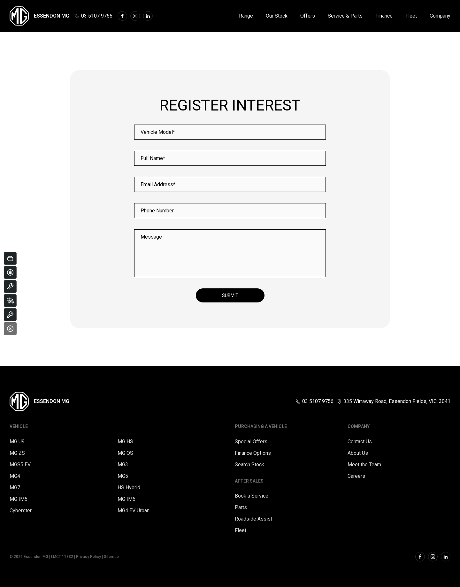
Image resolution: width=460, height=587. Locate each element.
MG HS (125, 441)
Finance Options (253, 453)
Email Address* (158, 184)
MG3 (123, 464)
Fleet (411, 16)
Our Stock (277, 16)
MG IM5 (18, 499)
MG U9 (17, 441)
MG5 (123, 476)
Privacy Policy (88, 556)
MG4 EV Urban (134, 510)
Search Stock (249, 464)
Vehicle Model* (158, 132)
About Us (358, 453)
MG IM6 (126, 499)
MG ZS (17, 453)
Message (151, 237)
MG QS (125, 453)
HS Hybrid (129, 487)
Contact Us (360, 441)
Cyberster (21, 510)
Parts (241, 507)
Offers (307, 16)
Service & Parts (345, 16)
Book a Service (251, 496)
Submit (230, 295)
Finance (384, 16)
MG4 (15, 476)
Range (246, 16)
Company (440, 16)
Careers (356, 476)
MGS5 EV (20, 464)
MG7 (15, 487)
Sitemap (111, 556)
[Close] (10, 328)
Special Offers (251, 441)
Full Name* (153, 158)
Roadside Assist (253, 519)
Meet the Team (364, 464)
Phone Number (157, 211)
